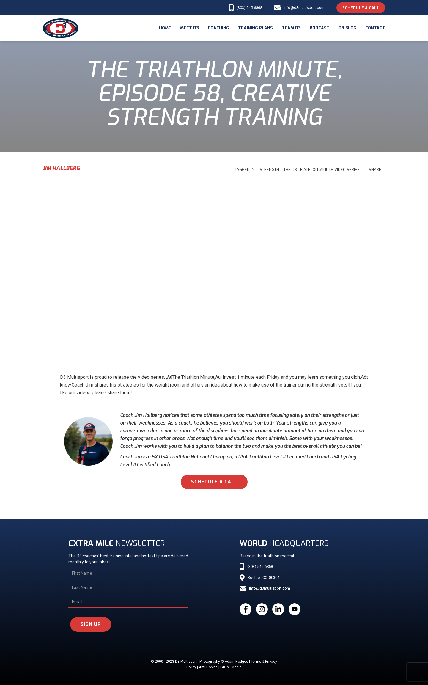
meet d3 (189, 28)
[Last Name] (128, 587)
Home (165, 28)
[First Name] (128, 573)
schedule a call (214, 482)
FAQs (224, 667)
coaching (218, 28)
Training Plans (255, 28)
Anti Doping (208, 667)
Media (237, 667)
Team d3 (291, 28)
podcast (320, 28)
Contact (375, 28)
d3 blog (347, 28)
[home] (60, 28)
